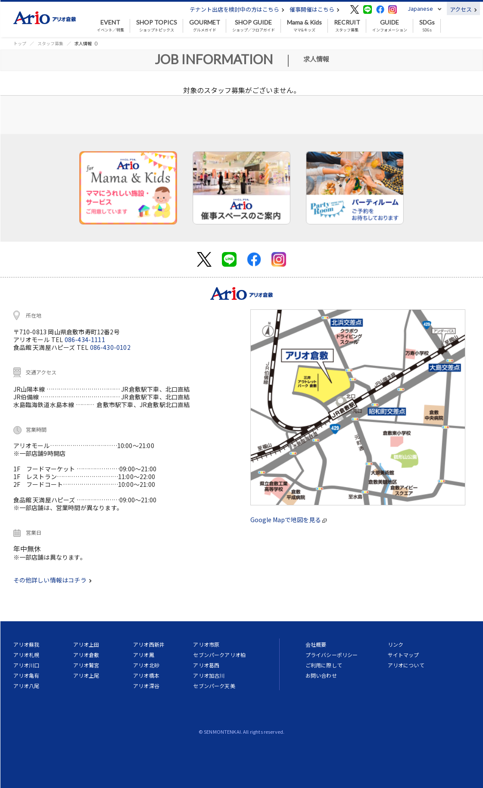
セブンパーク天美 (214, 685)
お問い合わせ (321, 675)
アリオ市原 (206, 644)
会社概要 (316, 644)
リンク (395, 644)
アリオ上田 (86, 644)
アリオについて (406, 665)
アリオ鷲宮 (86, 665)
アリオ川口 (26, 665)
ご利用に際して (323, 665)
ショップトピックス (156, 26)
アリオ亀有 (26, 675)
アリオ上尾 (86, 675)
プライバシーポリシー (331, 654)
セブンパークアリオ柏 (219, 654)
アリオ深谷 (146, 685)
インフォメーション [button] (389, 26)
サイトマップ (403, 654)
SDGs (427, 26)
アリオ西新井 (149, 644)
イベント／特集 (110, 26)
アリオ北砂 (146, 665)
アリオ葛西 (206, 665)
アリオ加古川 (208, 675)
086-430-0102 (110, 347)
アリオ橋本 (146, 675)
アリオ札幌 (26, 654)
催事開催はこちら (315, 9)
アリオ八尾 (26, 685)
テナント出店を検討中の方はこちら (237, 9)
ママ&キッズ (304, 26)
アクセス (463, 9)
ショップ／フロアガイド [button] (253, 26)
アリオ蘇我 (26, 644)
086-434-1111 (85, 339)
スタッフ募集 (347, 26)
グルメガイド (204, 26)
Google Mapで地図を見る (288, 519)
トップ (19, 43)
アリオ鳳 (143, 654)
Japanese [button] (420, 8)
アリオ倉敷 (86, 654)
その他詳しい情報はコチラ (52, 580)
